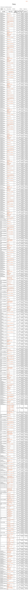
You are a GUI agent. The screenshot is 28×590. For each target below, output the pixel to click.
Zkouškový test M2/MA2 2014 (9, 489)
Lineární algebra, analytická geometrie (10, 477)
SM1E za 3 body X (10, 458)
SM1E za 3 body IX (10, 463)
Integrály (8, 238)
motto (27, 1)
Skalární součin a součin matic (9, 561)
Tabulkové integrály (10, 450)
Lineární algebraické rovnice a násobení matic (10, 397)
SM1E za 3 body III (10, 480)
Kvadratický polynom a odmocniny (9, 569)
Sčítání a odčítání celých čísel (10, 578)
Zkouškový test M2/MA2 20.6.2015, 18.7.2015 (10, 412)
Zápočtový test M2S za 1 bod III (10, 530)
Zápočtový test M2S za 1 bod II (10, 543)
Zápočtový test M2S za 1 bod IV (10, 526)
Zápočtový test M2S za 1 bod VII (10, 506)
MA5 (8, 454)
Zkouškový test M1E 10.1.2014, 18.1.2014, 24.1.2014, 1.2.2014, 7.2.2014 (10, 540)
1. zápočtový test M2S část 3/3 (9, 516)
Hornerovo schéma (10, 49)
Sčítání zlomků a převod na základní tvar (10, 588)
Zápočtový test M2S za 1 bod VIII (10, 501)
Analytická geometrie (9, 388)
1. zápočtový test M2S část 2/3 (9, 514)
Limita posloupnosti (10, 19)
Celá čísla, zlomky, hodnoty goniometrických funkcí (10, 535)
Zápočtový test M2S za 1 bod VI (10, 510)
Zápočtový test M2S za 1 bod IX (10, 497)
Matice (8, 28)
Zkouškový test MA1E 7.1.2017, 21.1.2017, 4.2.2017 (10, 278)
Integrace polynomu (10, 17)
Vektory (8, 30)
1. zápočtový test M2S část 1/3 (9, 512)
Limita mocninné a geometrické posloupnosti (10, 551)
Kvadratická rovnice (10, 582)
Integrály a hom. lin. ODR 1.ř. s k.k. (10, 432)
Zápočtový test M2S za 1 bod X (10, 495)
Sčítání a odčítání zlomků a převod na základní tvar (10, 576)
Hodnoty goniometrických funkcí (9, 32)
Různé (8, 580)
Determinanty (9, 392)
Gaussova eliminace (10, 26)
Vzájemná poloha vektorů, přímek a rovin (10, 240)
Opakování (9, 13)
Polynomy (8, 518)
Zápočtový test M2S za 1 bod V (10, 520)
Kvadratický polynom (9, 35)
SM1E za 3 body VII (10, 472)
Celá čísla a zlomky (10, 37)
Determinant (9, 559)
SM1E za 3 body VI (10, 474)
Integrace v (9, 15)
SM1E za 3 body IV (10, 478)
